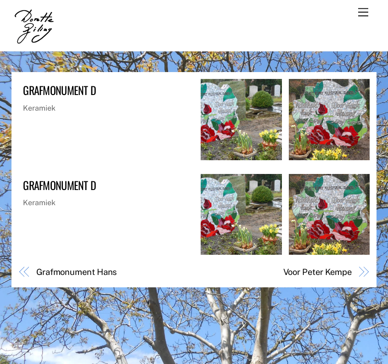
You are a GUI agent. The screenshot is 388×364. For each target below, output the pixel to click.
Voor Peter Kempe (317, 272)
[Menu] (363, 13)
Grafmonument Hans (76, 272)
